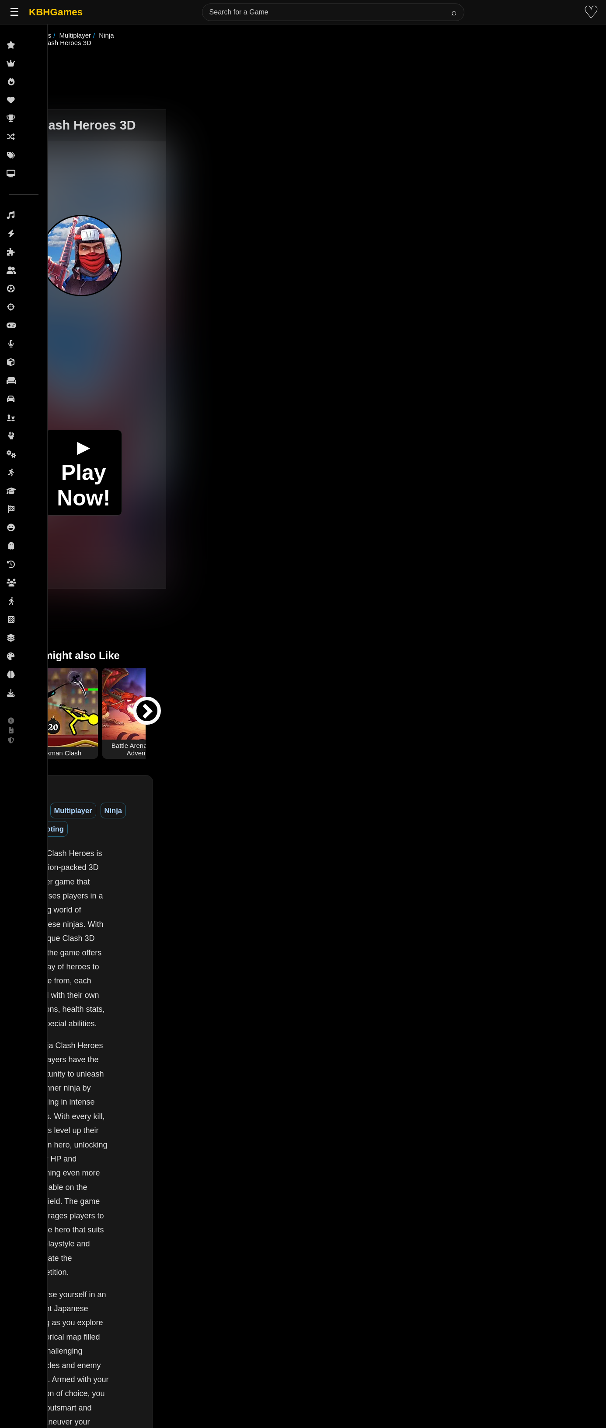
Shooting (218, 803)
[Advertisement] (314, 71)
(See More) (145, 1407)
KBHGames (56, 12)
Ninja (182, 803)
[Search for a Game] (333, 12)
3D (106, 803)
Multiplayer (142, 803)
